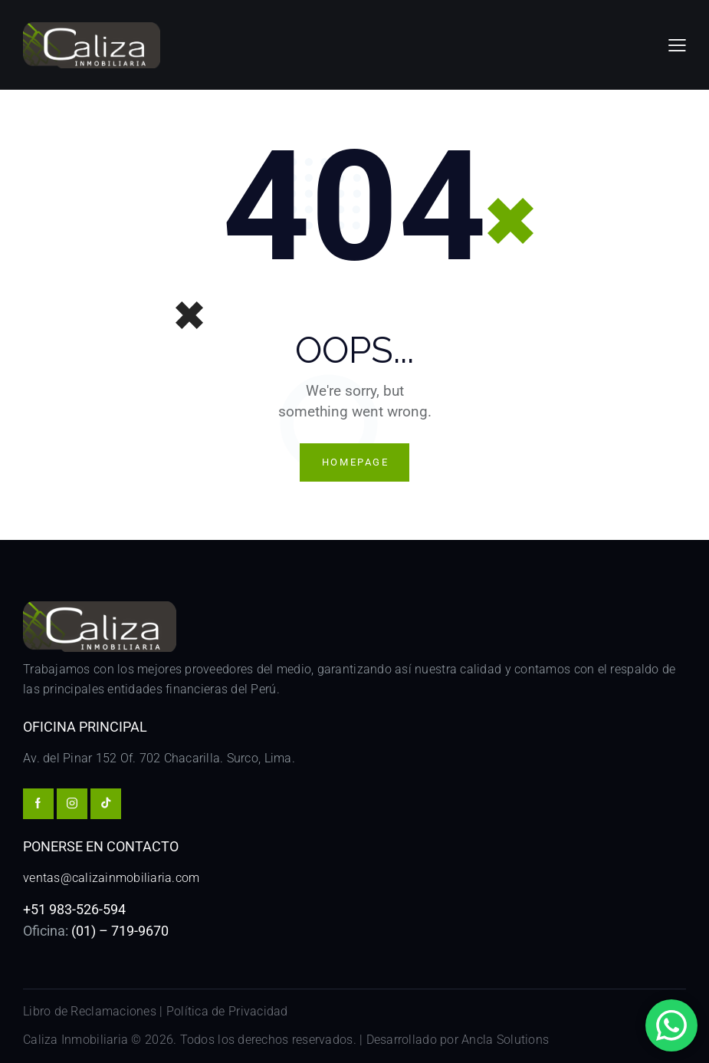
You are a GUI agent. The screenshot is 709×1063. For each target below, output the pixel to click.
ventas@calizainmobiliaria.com (111, 877)
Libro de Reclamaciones (89, 1011)
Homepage (355, 462)
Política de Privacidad (227, 1011)
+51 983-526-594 (74, 909)
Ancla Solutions (505, 1040)
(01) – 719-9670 (120, 931)
